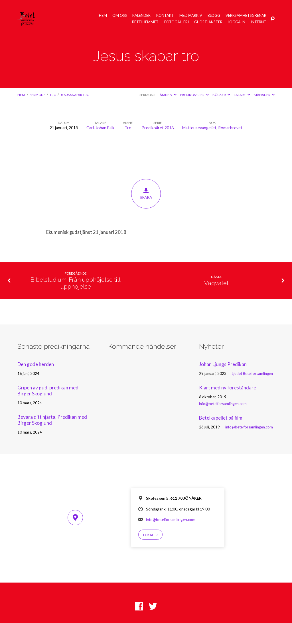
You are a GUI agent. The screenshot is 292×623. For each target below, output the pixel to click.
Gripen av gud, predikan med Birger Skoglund (47, 391)
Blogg (214, 15)
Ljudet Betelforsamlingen (252, 373)
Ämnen (168, 95)
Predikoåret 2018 (157, 127)
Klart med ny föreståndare (227, 388)
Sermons (37, 95)
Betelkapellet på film (220, 418)
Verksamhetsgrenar (246, 15)
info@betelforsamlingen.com (223, 403)
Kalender (141, 15)
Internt (258, 22)
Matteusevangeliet (199, 127)
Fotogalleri (176, 22)
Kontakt (165, 15)
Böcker (221, 95)
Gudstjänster (208, 22)
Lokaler (150, 535)
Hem (103, 15)
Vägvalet (216, 283)
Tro (53, 95)
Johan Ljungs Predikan (223, 364)
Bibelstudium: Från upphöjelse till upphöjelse (76, 283)
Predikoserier (194, 95)
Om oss (119, 15)
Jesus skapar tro (74, 95)
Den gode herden (35, 364)
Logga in (236, 22)
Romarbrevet (230, 127)
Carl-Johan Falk (100, 127)
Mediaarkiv (190, 15)
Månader (264, 95)
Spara (146, 193)
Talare (242, 95)
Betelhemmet (145, 22)
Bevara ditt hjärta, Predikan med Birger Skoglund (52, 420)
